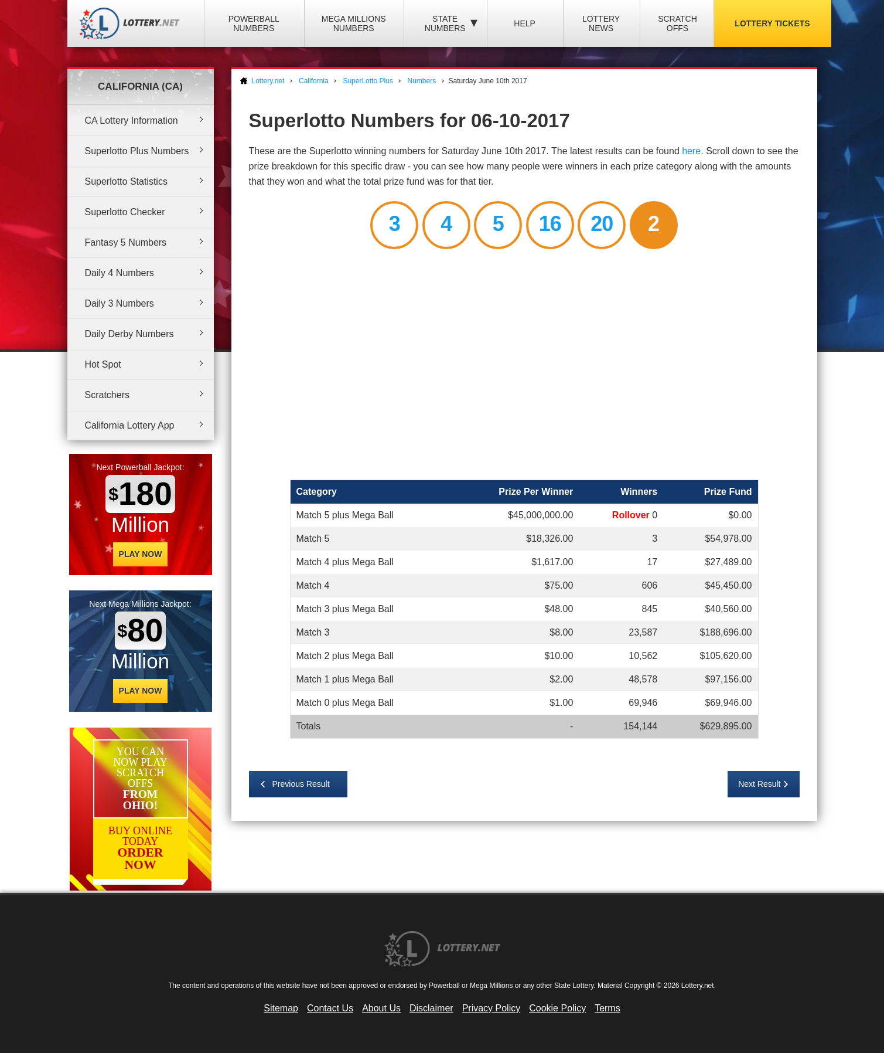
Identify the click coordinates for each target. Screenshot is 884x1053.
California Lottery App (130, 425)
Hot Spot (103, 364)
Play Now (140, 554)
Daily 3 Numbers (119, 303)
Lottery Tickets (772, 23)
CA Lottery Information (131, 120)
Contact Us (330, 1008)
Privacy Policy (491, 1008)
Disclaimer (431, 1008)
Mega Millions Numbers (354, 23)
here (691, 151)
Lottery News (601, 23)
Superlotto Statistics (126, 181)
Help (524, 23)
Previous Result (301, 784)
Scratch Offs (677, 23)
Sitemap (281, 1008)
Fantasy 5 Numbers (126, 242)
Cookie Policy (557, 1008)
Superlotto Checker (125, 212)
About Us (381, 1008)
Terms (607, 1008)
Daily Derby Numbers (129, 334)
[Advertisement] (524, 366)
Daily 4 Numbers (119, 273)
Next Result (759, 784)
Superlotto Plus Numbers (137, 151)
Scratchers (107, 395)
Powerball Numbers (253, 23)
